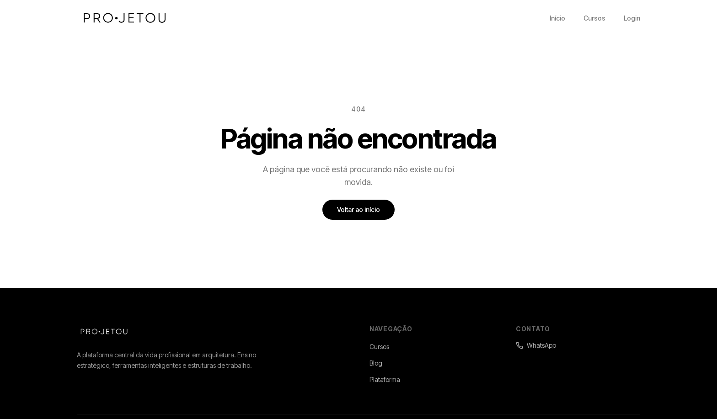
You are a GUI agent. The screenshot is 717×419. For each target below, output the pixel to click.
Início (557, 18)
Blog (375, 363)
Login (632, 18)
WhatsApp (536, 345)
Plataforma (384, 379)
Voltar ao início (358, 209)
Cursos (594, 18)
